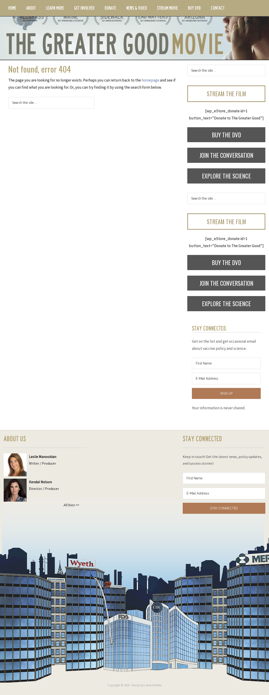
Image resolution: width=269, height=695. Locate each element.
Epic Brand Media (151, 685)
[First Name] (226, 363)
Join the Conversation (226, 155)
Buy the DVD (226, 134)
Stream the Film (226, 93)
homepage (150, 80)
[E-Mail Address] (226, 378)
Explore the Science (226, 176)
